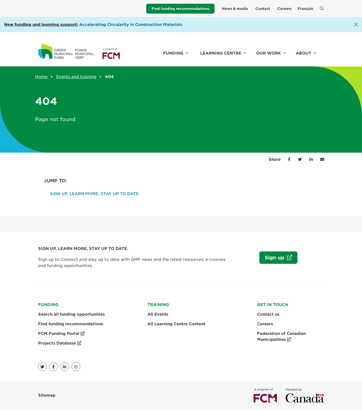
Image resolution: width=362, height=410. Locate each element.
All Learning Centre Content (176, 324)
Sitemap (46, 395)
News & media (235, 9)
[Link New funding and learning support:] (41, 24)
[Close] (356, 24)
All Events (157, 314)
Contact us (268, 314)
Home (41, 76)
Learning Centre (220, 53)
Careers (284, 9)
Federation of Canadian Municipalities (281, 337)
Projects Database (59, 343)
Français (305, 9)
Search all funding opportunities (71, 314)
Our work (268, 53)
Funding (173, 53)
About (303, 53)
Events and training (76, 76)
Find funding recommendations (180, 9)
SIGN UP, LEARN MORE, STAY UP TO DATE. (95, 193)
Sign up (272, 259)
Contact (262, 9)
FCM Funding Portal (61, 334)
